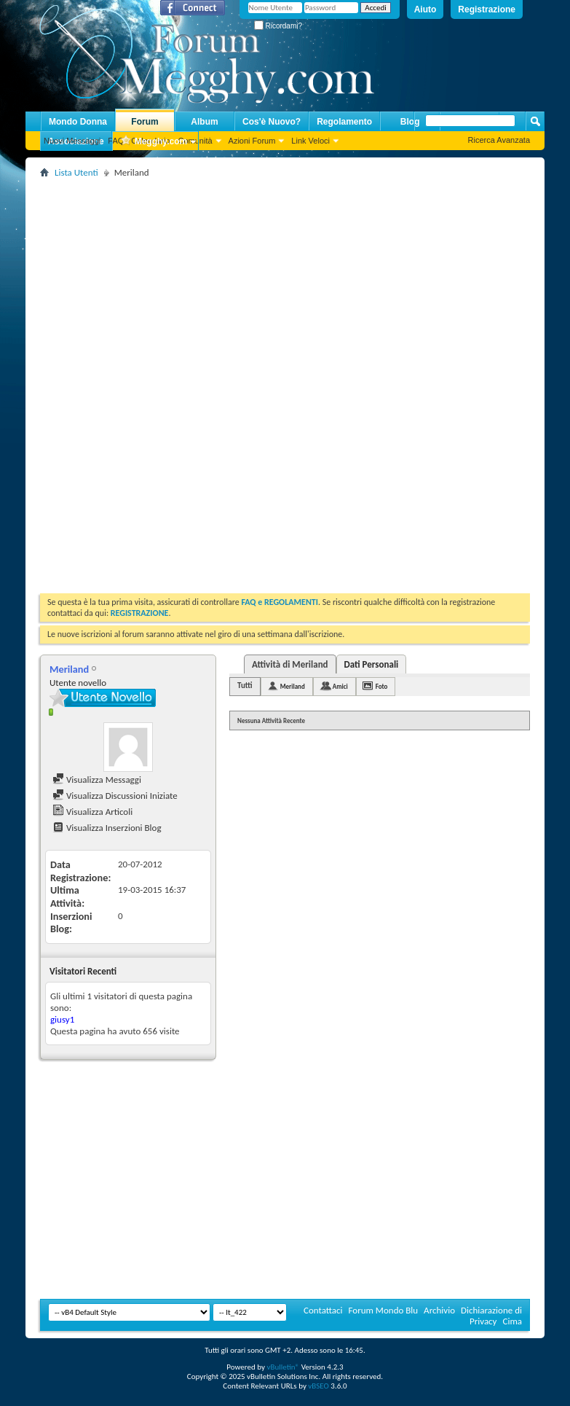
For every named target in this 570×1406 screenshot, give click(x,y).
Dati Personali (371, 664)
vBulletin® (282, 1367)
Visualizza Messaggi (96, 779)
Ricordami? (278, 26)
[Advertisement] (260, 283)
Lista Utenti (76, 172)
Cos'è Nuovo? (271, 122)
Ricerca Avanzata (499, 140)
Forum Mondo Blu (384, 1310)
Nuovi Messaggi (72, 140)
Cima (512, 1321)
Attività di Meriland (290, 664)
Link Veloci (310, 140)
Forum (144, 122)
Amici (340, 686)
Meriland (292, 686)
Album (204, 122)
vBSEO (318, 1386)
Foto (382, 686)
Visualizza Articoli (92, 811)
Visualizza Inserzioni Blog (107, 827)
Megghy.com (153, 142)
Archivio (439, 1310)
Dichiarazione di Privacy (491, 1316)
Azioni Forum (252, 140)
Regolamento (344, 122)
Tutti (245, 685)
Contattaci (323, 1310)
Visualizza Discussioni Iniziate (115, 795)
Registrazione (486, 9)
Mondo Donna (78, 122)
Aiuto (425, 9)
